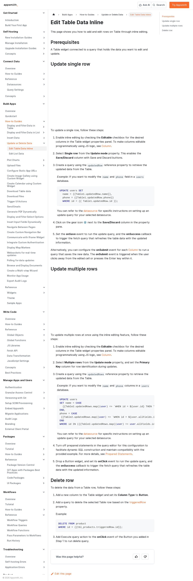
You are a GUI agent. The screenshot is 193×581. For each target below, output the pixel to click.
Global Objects (15, 335)
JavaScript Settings (18, 360)
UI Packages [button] (14, 483)
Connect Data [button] (11, 61)
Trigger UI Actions (17, 201)
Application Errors (15, 567)
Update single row (171, 21)
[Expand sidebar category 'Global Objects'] (44, 335)
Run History (13, 540)
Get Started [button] (10, 12)
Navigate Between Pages (21, 227)
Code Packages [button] (15, 477)
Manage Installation (16, 43)
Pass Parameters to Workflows (24, 535)
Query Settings (15, 89)
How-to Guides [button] (13, 454)
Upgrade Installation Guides (20, 48)
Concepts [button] (10, 53)
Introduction (12, 20)
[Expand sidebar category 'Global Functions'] (44, 340)
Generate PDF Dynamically (22, 211)
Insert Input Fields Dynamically (24, 222)
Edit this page (61, 573)
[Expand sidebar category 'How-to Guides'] (44, 73)
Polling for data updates (20, 260)
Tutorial (9, 504)
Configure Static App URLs (22, 170)
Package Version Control (20, 465)
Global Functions (16, 340)
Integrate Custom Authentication (25, 242)
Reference (11, 287)
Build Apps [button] (9, 103)
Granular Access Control (18, 392)
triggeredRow (137, 502)
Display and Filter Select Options (25, 216)
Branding (10, 424)
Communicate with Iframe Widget (25, 237)
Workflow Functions (18, 530)
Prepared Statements (118, 454)
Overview (10, 68)
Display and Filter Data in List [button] (23, 132)
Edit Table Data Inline (21, 148)
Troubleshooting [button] (13, 549)
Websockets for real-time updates (21, 254)
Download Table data (19, 191)
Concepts (10, 96)
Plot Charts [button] (13, 160)
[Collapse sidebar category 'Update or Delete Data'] (44, 143)
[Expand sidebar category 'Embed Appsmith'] (44, 408)
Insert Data (13, 137)
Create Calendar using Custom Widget (24, 184)
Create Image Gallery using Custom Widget (22, 177)
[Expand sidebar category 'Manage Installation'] (44, 43)
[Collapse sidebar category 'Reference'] (44, 287)
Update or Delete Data (19, 143)
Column (106, 146)
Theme (11, 298)
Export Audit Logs (17, 280)
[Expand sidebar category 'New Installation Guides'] (44, 37)
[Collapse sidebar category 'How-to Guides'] (44, 121)
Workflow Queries (17, 525)
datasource (90, 210)
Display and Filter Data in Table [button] (21, 126)
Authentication (13, 387)
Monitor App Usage (18, 275)
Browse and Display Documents (24, 265)
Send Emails (13, 206)
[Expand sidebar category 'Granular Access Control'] (44, 392)
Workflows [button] (9, 492)
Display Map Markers (18, 247)
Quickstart (11, 116)
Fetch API (12, 350)
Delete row (167, 30)
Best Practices (13, 372)
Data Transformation (18, 355)
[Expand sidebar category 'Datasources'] (44, 84)
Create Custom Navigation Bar (24, 232)
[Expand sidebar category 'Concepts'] (44, 96)
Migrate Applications (16, 413)
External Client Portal (17, 429)
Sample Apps (14, 303)
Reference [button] (11, 79)
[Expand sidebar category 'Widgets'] (44, 292)
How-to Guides (13, 73)
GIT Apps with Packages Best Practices (23, 471)
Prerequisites (168, 16)
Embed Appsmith (14, 408)
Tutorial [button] (9, 449)
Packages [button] (9, 436)
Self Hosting (10, 31)
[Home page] (54, 14)
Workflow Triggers (17, 520)
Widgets (11, 292)
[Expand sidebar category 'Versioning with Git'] (44, 398)
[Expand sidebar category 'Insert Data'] (44, 138)
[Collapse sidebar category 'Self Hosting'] (44, 32)
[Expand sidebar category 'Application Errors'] (44, 567)
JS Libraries (13, 345)
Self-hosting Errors (15, 561)
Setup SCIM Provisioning (18, 403)
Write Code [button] (10, 311)
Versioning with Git (15, 397)
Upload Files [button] (14, 165)
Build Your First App (16, 25)
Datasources (14, 84)
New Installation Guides (18, 37)
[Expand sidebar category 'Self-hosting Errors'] (44, 562)
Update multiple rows (172, 25)
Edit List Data (16, 153)
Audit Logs (11, 418)
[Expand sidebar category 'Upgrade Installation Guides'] (44, 48)
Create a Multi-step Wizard (22, 270)
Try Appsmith (179, 5)
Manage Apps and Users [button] (17, 380)
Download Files (15, 196)
